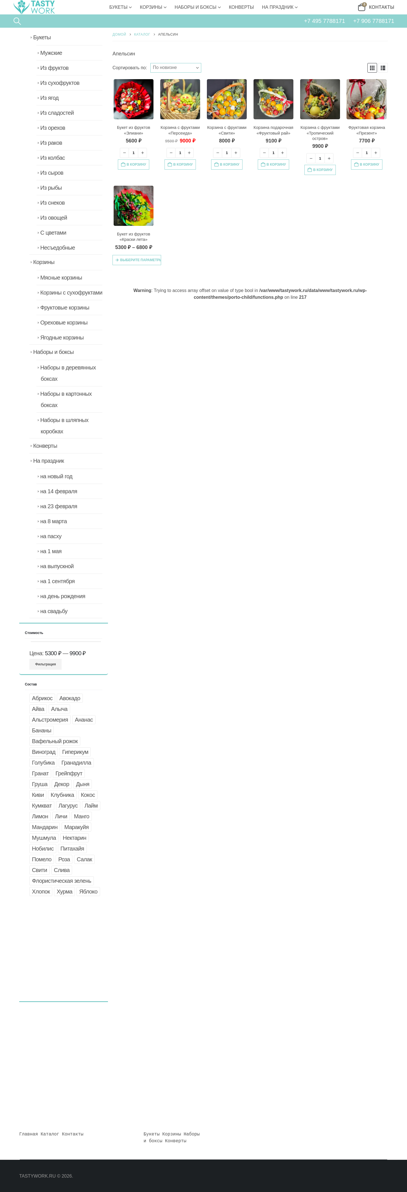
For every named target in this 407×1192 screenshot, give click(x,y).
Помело (41, 859)
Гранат (40, 773)
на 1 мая (50, 551)
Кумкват (42, 805)
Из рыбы (51, 188)
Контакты (382, 7)
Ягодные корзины (62, 337)
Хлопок (41, 891)
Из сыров (51, 173)
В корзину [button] (136, 164)
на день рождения (62, 596)
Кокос (88, 795)
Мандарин (44, 827)
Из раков (51, 143)
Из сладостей (57, 113)
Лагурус (68, 805)
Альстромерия (50, 720)
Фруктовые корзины (64, 307)
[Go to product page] (134, 99)
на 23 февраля (58, 506)
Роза (64, 859)
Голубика (43, 763)
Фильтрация (45, 664)
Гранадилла (76, 763)
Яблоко (88, 891)
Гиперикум (75, 752)
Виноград (43, 752)
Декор (61, 784)
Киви (38, 795)
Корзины (151, 7)
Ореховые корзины (63, 322)
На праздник (277, 7)
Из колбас (52, 158)
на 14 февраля (58, 491)
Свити (39, 870)
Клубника (62, 795)
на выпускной (56, 566)
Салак (84, 859)
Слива (62, 870)
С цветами (53, 233)
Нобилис (43, 848)
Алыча (59, 709)
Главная (28, 1134)
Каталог (50, 1134)
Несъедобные (57, 248)
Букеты (118, 7)
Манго (81, 816)
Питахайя (72, 848)
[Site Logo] (34, 7)
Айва (38, 709)
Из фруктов (54, 68)
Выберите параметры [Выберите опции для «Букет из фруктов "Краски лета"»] (140, 260)
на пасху (50, 536)
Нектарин (74, 838)
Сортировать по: (129, 67)
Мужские (51, 53)
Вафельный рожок (55, 741)
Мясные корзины (61, 277)
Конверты (241, 7)
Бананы (41, 730)
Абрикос (42, 698)
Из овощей (53, 218)
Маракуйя (76, 827)
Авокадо (69, 698)
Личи (61, 816)
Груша (39, 784)
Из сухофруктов (59, 83)
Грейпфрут (68, 773)
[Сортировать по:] (175, 68)
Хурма (64, 891)
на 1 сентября (57, 581)
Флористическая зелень (61, 881)
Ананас (84, 720)
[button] (17, 21)
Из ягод (49, 98)
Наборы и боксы (196, 7)
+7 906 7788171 (373, 21)
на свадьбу (53, 611)
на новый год (56, 476)
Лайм (91, 805)
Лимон (40, 816)
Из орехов (52, 128)
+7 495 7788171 (324, 21)
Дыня (82, 784)
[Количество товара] (133, 153)
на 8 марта (53, 521)
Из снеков (52, 203)
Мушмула (44, 838)
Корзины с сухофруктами (71, 292)
